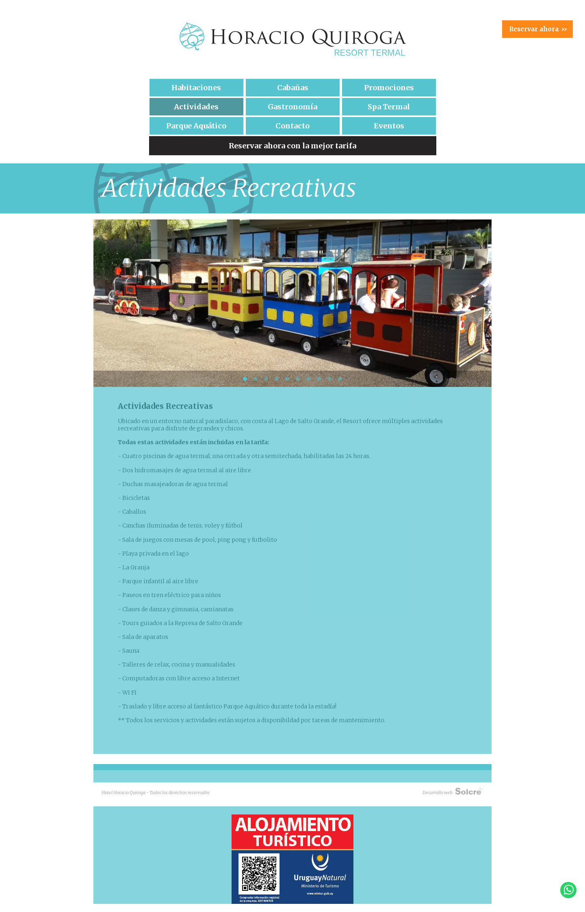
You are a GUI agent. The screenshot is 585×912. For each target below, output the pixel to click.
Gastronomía (292, 106)
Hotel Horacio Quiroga (292, 39)
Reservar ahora (538, 29)
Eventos (389, 125)
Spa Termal (389, 106)
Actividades (196, 106)
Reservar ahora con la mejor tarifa (292, 145)
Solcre (469, 791)
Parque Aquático (196, 125)
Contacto (292, 125)
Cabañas (292, 87)
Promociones (389, 87)
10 (340, 379)
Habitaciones (196, 87)
